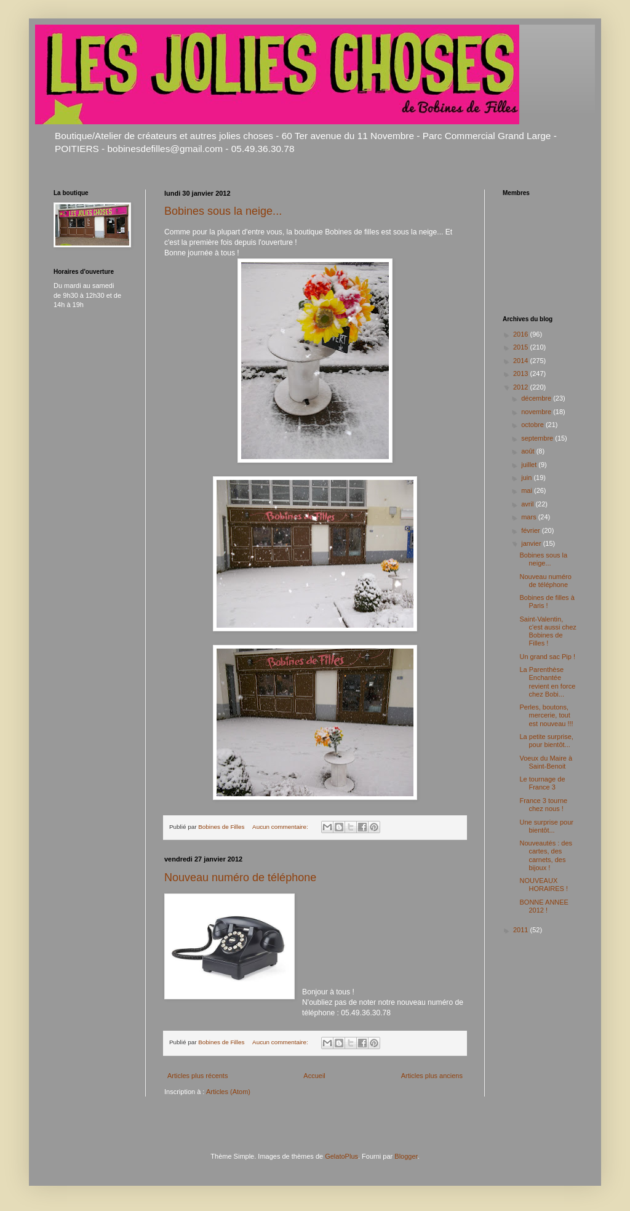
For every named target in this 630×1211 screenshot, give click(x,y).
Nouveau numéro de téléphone (240, 877)
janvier (532, 543)
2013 (521, 373)
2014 (521, 360)
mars (529, 517)
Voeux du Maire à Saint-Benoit (545, 762)
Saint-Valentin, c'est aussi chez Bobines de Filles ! (547, 631)
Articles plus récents (197, 1075)
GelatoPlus (341, 1156)
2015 (521, 347)
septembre (538, 438)
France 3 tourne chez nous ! (543, 804)
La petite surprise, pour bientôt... (546, 740)
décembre (537, 398)
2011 (521, 929)
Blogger (405, 1156)
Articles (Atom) (228, 1091)
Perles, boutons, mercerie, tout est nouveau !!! (546, 715)
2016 (521, 334)
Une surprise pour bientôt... (546, 826)
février (531, 530)
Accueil (314, 1075)
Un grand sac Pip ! (547, 656)
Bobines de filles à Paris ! (546, 601)
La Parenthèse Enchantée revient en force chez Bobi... (547, 682)
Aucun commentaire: (280, 826)
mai (527, 490)
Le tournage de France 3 (542, 783)
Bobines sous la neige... (223, 211)
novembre (537, 411)
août (528, 451)
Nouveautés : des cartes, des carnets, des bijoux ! (545, 855)
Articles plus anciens (432, 1075)
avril (528, 504)
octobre (533, 424)
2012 (521, 387)
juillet (529, 464)
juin (527, 477)
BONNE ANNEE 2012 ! (543, 906)
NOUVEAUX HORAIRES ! (543, 884)
